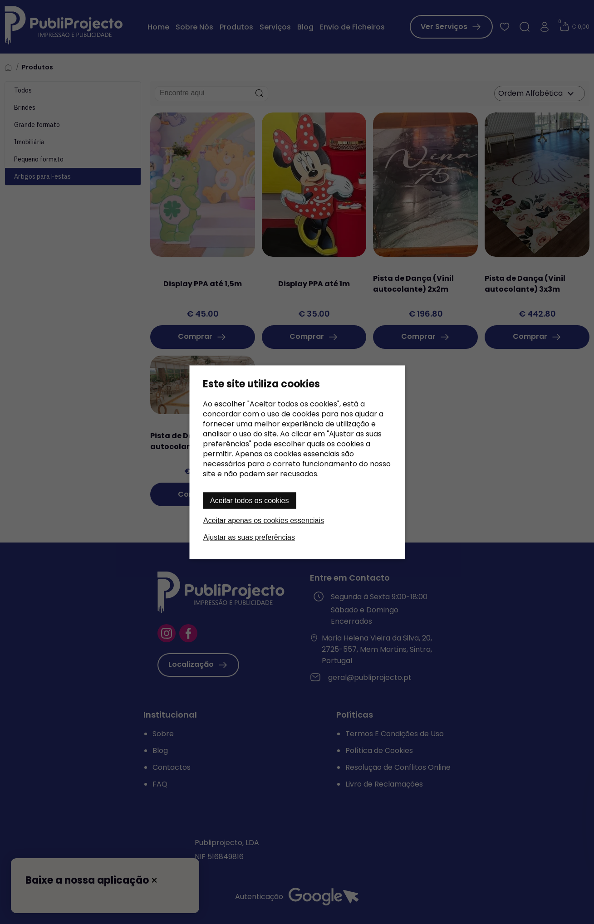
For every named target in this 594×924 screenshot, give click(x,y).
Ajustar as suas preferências (249, 537)
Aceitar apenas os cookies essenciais (263, 520)
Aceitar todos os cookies (249, 500)
